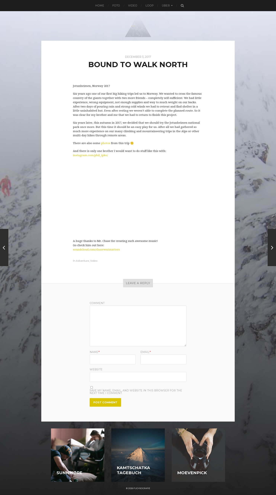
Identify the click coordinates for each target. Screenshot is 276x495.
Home (99, 5)
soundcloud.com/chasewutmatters (96, 249)
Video (132, 5)
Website (96, 369)
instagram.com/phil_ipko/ (90, 155)
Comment (97, 303)
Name (95, 352)
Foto (116, 5)
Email (145, 352)
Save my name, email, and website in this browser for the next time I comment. (136, 391)
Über (166, 5)
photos (105, 143)
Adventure (82, 260)
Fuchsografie (142, 488)
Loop (149, 5)
